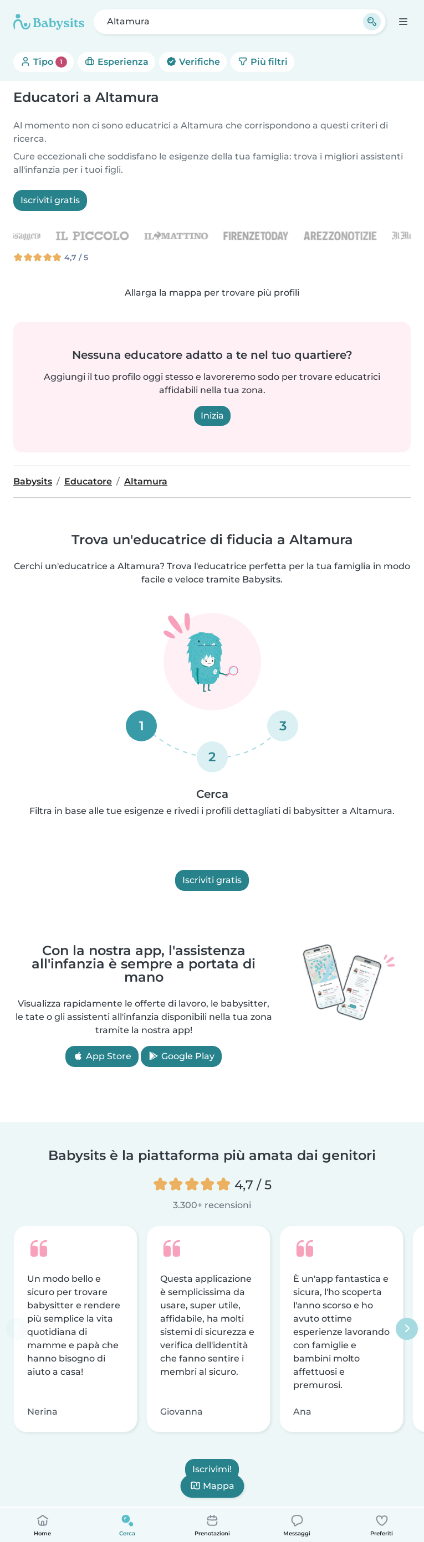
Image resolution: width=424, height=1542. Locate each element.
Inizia (212, 415)
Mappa (212, 1486)
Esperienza (116, 61)
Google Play (181, 1056)
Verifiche (193, 61)
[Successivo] (407, 1329)
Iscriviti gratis (50, 200)
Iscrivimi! (212, 1469)
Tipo (43, 62)
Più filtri (262, 61)
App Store (102, 1056)
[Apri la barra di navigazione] (403, 21)
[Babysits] (48, 21)
